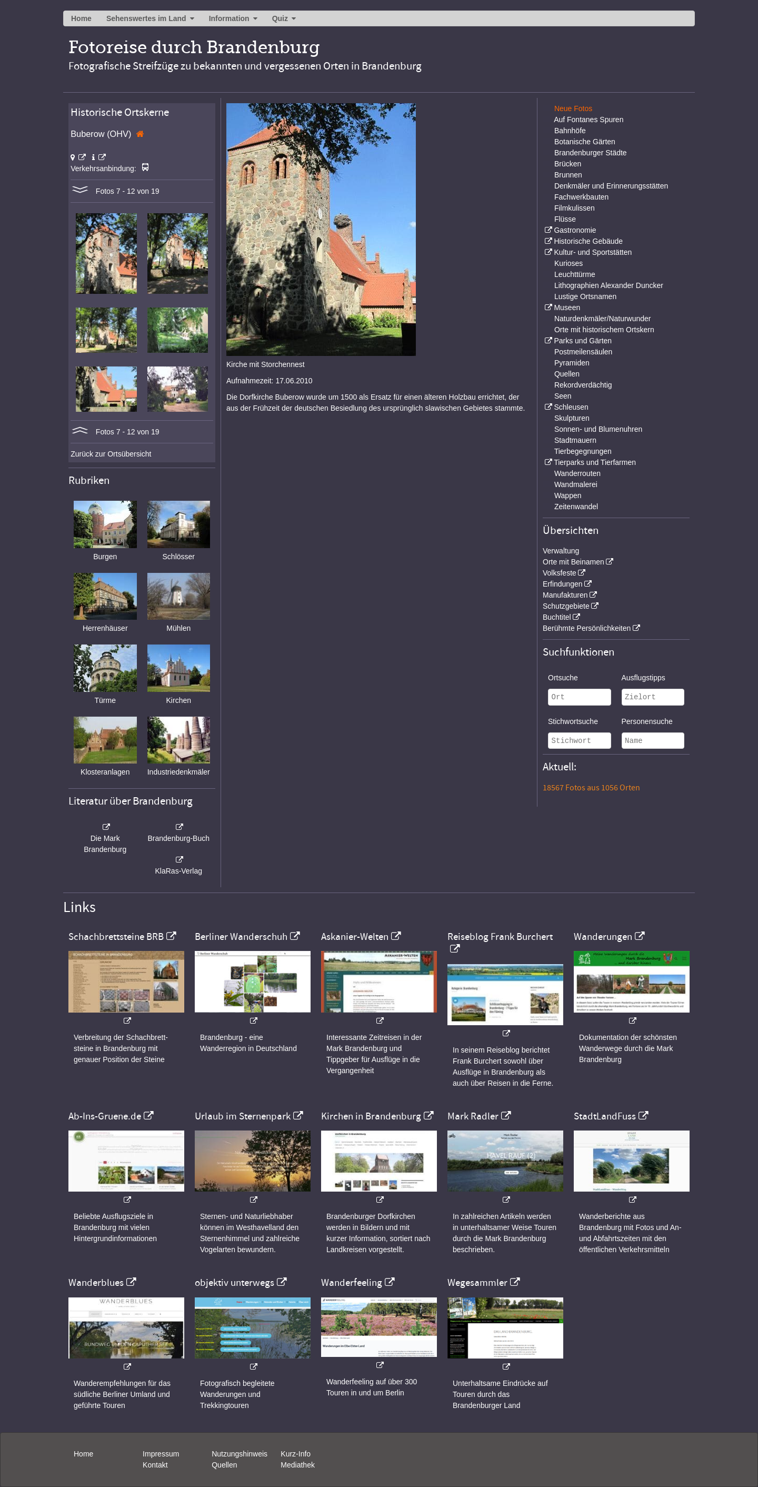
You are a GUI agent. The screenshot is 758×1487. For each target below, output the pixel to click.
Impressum (161, 1454)
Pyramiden (572, 363)
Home (81, 18)
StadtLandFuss (605, 1116)
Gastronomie (575, 230)
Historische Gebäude (588, 241)
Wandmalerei (575, 484)
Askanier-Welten (354, 936)
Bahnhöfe (570, 130)
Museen (567, 307)
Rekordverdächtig (583, 385)
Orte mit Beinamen (573, 562)
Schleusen (571, 407)
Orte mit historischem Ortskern (604, 329)
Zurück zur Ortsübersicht (111, 454)
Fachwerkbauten (581, 197)
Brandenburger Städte (590, 152)
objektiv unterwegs (234, 1282)
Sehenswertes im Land (146, 18)
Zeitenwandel (576, 506)
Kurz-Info (296, 1454)
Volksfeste (559, 573)
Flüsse (565, 219)
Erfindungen (563, 584)
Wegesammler (477, 1282)
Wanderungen (603, 936)
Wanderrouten (577, 473)
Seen (563, 396)
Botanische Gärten (584, 141)
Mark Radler (472, 1116)
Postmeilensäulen (583, 352)
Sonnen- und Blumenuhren (598, 429)
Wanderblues (96, 1282)
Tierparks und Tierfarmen (595, 462)
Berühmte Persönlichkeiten (587, 628)
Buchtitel (557, 617)
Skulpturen (572, 418)
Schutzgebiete (566, 606)
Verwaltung (561, 551)
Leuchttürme (574, 274)
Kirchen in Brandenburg (371, 1116)
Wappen (568, 495)
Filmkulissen (574, 208)
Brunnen (568, 175)
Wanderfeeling (351, 1282)
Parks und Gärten (583, 340)
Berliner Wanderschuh (241, 936)
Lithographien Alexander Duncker (608, 285)
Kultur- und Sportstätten (593, 252)
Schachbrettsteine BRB (116, 936)
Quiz (280, 18)
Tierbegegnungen (583, 451)
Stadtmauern (575, 440)
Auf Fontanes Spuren (588, 119)
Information (229, 18)
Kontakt (155, 1465)
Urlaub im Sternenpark (243, 1116)
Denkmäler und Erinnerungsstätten (611, 186)
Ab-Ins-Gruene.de (104, 1116)
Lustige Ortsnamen (585, 296)
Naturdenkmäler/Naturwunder (602, 318)
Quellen (567, 374)
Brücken (567, 164)
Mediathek (298, 1465)
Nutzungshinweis (239, 1454)
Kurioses (568, 263)
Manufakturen (565, 595)
